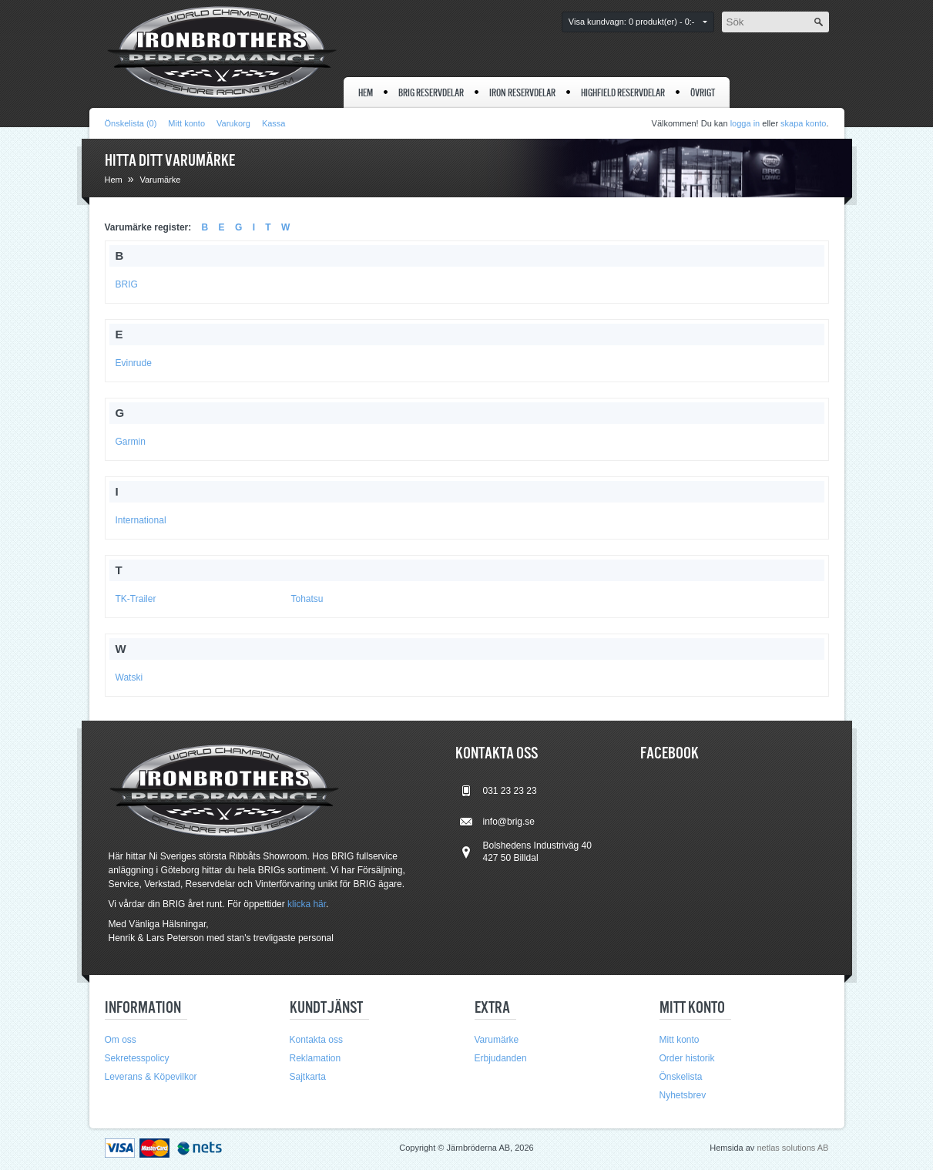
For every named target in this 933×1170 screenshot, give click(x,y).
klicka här (306, 904)
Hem (365, 93)
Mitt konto (186, 123)
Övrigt (702, 93)
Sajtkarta (308, 1076)
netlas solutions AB (792, 1147)
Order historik (687, 1058)
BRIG (127, 284)
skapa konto (803, 123)
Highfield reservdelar (623, 93)
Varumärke (159, 179)
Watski (129, 677)
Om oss (120, 1039)
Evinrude (134, 363)
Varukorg (233, 123)
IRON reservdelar (522, 93)
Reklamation (315, 1058)
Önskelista (681, 1076)
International (141, 520)
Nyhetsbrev (682, 1095)
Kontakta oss (316, 1039)
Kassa (274, 123)
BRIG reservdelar (431, 93)
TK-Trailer (136, 598)
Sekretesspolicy (137, 1058)
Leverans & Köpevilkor (151, 1076)
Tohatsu (307, 598)
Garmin (131, 441)
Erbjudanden (501, 1058)
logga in (745, 123)
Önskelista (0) (131, 123)
